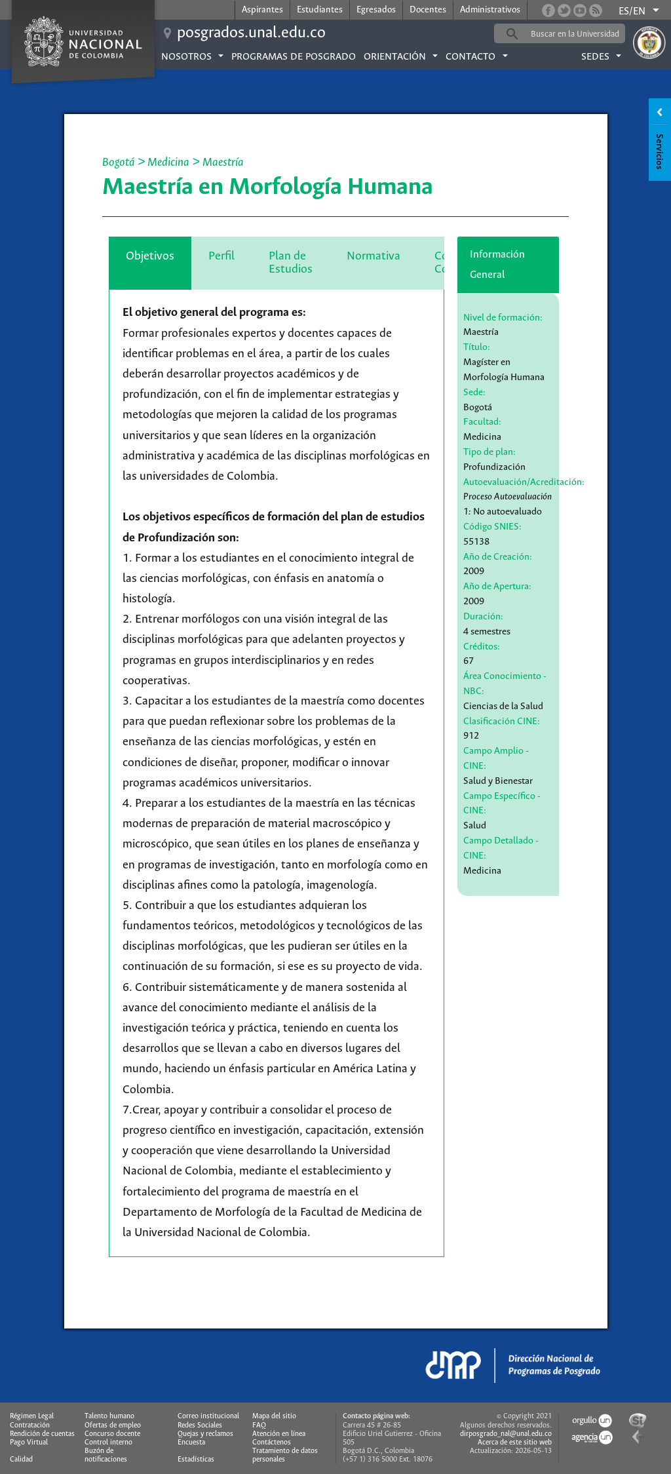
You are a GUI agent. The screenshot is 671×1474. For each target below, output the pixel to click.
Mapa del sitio (274, 1416)
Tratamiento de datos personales (285, 1455)
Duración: (483, 616)
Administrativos (490, 10)
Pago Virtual (29, 1442)
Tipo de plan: (489, 452)
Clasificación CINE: (501, 721)
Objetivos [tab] (150, 256)
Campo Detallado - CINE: (501, 848)
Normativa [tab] (373, 256)
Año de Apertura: (497, 586)
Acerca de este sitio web (515, 1442)
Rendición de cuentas (42, 1434)
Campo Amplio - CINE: (496, 758)
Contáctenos (271, 1442)
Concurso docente (112, 1434)
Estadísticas (196, 1460)
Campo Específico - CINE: (502, 804)
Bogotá (118, 162)
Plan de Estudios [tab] (291, 263)
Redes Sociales (200, 1425)
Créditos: (481, 647)
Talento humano (109, 1416)
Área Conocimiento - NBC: (504, 684)
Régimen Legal (32, 1416)
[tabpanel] (276, 773)
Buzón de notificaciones (106, 1455)
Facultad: (482, 422)
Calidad (21, 1460)
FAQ (259, 1425)
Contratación (30, 1425)
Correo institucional (208, 1416)
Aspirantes (262, 10)
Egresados (376, 10)
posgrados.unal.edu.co (251, 33)
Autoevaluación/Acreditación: (524, 482)
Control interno (108, 1442)
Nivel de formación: (503, 318)
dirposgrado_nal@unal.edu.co (506, 1434)
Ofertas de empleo (113, 1425)
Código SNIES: (492, 527)
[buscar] (580, 34)
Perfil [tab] (221, 256)
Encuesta (191, 1442)
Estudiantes (320, 10)
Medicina (169, 162)
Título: (476, 347)
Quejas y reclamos (205, 1434)
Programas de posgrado (293, 57)
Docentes (428, 10)
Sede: (474, 392)
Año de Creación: (497, 557)
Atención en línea (278, 1434)
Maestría (223, 162)
